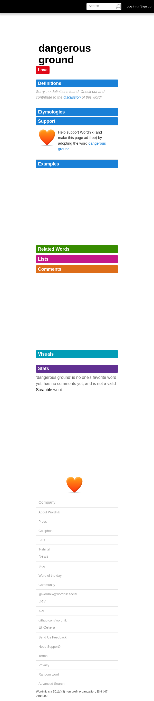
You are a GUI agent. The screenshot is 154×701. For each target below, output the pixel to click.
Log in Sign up (139, 6)
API (41, 611)
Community (46, 585)
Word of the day (50, 575)
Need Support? (49, 647)
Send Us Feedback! (52, 637)
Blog (41, 566)
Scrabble (44, 390)
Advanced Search (51, 684)
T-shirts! (44, 549)
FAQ (41, 540)
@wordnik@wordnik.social (57, 594)
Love (42, 70)
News (43, 556)
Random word (48, 674)
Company (46, 502)
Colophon (45, 531)
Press (42, 521)
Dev (41, 601)
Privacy (43, 665)
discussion (72, 97)
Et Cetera (46, 627)
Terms (42, 656)
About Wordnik (49, 512)
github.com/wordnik (52, 620)
